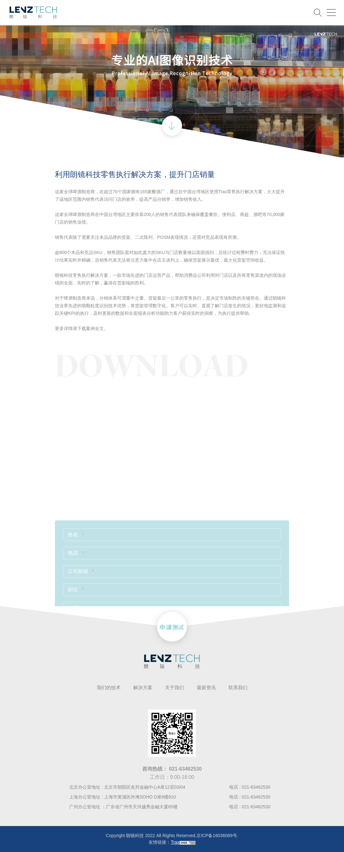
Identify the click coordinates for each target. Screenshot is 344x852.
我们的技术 (109, 687)
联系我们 (238, 687)
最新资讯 (206, 687)
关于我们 (174, 687)
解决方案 (142, 687)
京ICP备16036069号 (216, 835)
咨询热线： (172, 769)
